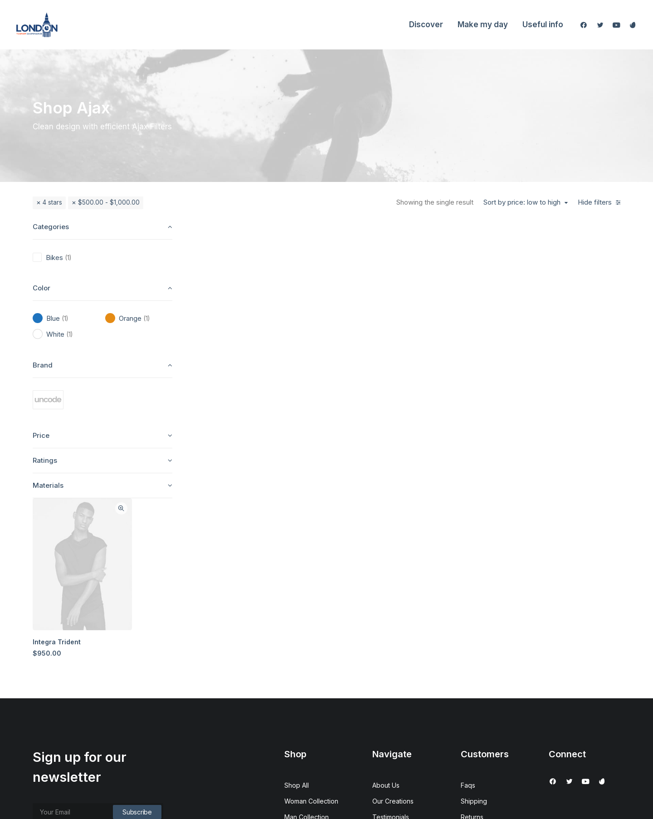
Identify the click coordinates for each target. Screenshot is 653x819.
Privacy (472, 681)
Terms (470, 665)
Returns (472, 649)
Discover (426, 24)
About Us (386, 618)
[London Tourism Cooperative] (37, 24)
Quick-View (292, 233)
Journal (383, 665)
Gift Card (297, 713)
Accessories (302, 665)
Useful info (542, 24)
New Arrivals (303, 681)
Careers (384, 681)
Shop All (296, 618)
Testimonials (390, 649)
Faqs (468, 618)
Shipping (474, 634)
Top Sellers (301, 729)
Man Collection (306, 649)
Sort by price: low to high (521, 202)
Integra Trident (229, 364)
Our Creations (393, 634)
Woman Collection (311, 634)
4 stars (52, 202)
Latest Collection (309, 697)
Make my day (483, 24)
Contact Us (388, 697)
